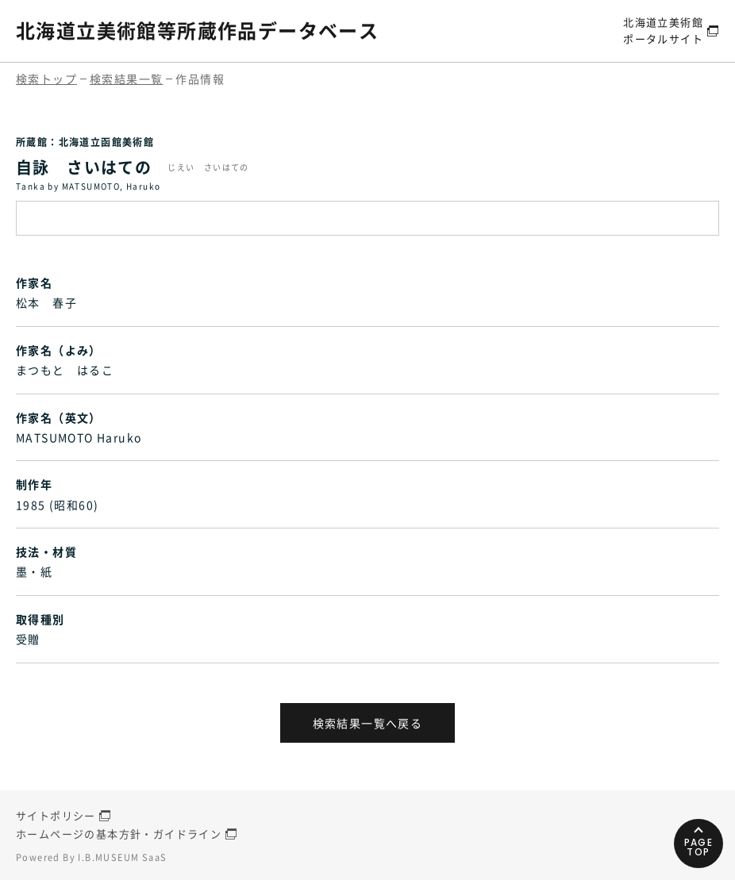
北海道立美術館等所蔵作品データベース (197, 30)
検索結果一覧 (126, 78)
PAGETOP (699, 847)
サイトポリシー (56, 815)
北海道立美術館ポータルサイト (663, 30)
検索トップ (46, 78)
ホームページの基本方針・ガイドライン (118, 833)
